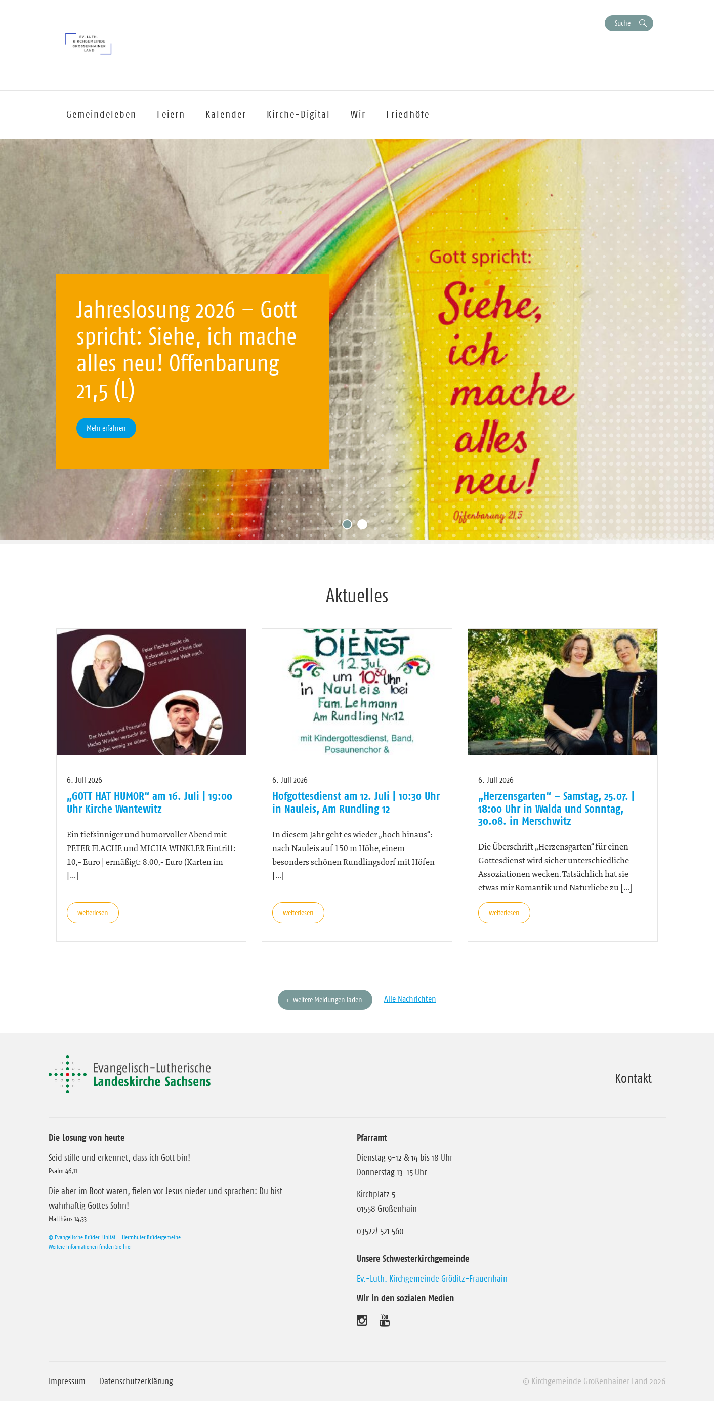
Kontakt (633, 1078)
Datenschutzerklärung (136, 1381)
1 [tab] (349, 526)
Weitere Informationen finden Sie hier (90, 1246)
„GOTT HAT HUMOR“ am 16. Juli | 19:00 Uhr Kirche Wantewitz (149, 802)
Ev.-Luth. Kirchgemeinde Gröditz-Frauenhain (432, 1278)
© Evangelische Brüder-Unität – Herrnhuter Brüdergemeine (115, 1237)
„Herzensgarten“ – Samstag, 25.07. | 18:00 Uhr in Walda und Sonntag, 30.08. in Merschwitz (556, 808)
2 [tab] (364, 526)
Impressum (67, 1381)
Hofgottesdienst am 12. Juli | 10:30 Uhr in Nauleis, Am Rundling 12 (356, 802)
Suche (623, 23)
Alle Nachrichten (410, 998)
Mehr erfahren (106, 428)
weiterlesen (92, 912)
